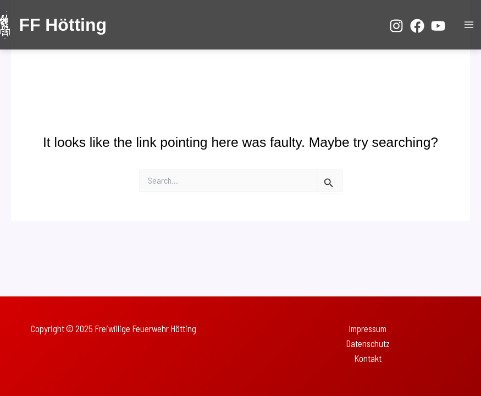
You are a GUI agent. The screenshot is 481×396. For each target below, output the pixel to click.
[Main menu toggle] (468, 25)
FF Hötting (62, 25)
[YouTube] (438, 26)
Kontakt (368, 358)
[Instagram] (396, 26)
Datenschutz (368, 343)
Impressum (367, 328)
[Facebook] (417, 26)
